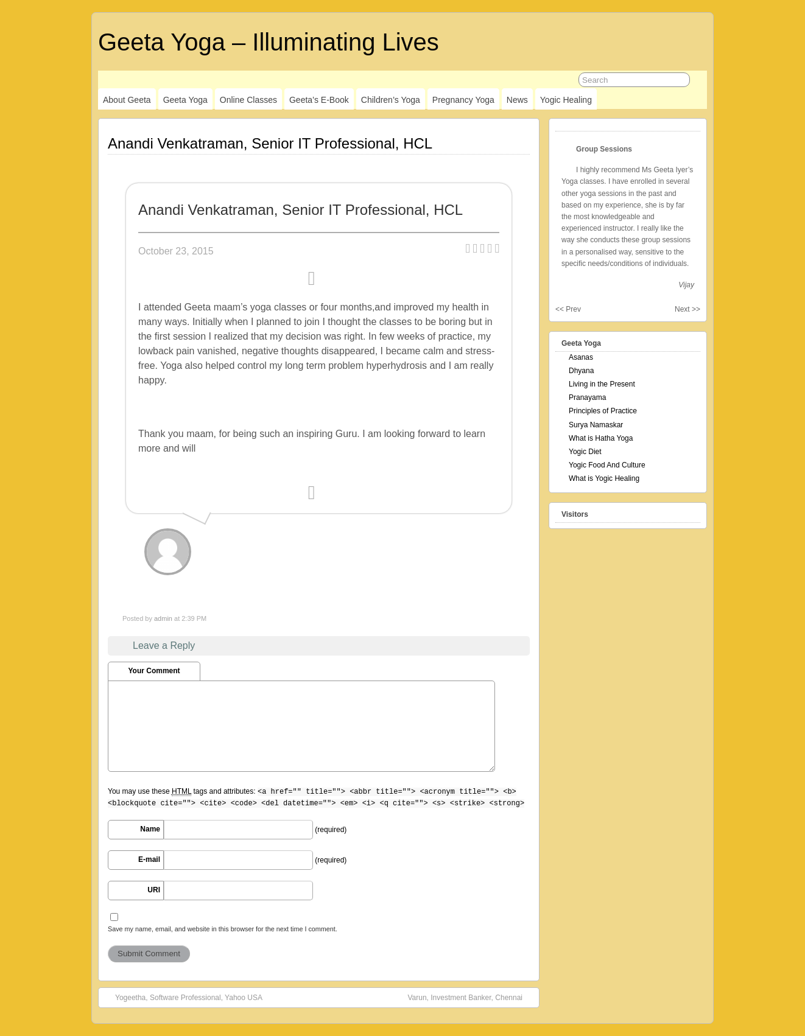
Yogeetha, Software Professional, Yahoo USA (182, 997)
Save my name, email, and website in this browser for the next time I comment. (222, 929)
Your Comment (154, 671)
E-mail (149, 859)
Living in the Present (602, 384)
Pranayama (587, 397)
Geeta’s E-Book (319, 100)
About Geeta (127, 100)
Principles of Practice (603, 411)
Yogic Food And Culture (607, 465)
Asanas (581, 357)
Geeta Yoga (185, 100)
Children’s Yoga (390, 100)
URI (153, 890)
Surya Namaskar (596, 425)
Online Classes (248, 100)
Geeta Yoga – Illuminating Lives (268, 42)
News (517, 100)
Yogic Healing (566, 100)
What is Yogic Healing (604, 478)
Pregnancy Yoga (463, 100)
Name (150, 829)
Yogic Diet (585, 451)
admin (163, 618)
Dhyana (581, 370)
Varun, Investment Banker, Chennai (471, 997)
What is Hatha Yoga (601, 438)
